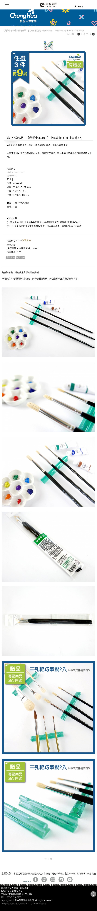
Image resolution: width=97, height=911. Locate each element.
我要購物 (10, 257)
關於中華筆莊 (58, 873)
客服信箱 (24, 888)
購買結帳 (20, 257)
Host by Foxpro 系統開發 (36, 903)
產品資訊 (36, 873)
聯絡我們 (91, 873)
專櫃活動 (17, 873)
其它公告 (45, 873)
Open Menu (7, 6)
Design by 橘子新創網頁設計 (13, 903)
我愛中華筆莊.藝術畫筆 (15, 30)
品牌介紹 (70, 873)
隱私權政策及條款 (9, 888)
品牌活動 (27, 873)
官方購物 (81, 873)
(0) (80, 6)
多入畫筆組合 (34, 30)
